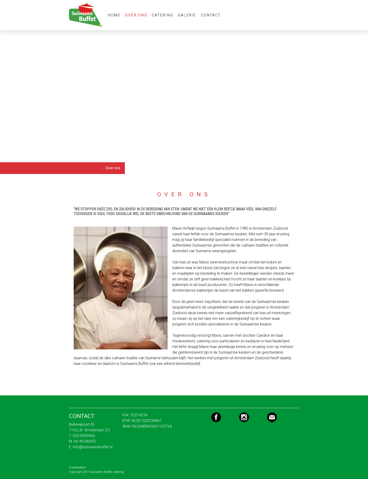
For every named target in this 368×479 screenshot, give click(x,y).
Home (114, 15)
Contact (211, 15)
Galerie (187, 15)
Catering (162, 15)
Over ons (136, 15)
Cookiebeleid (77, 467)
